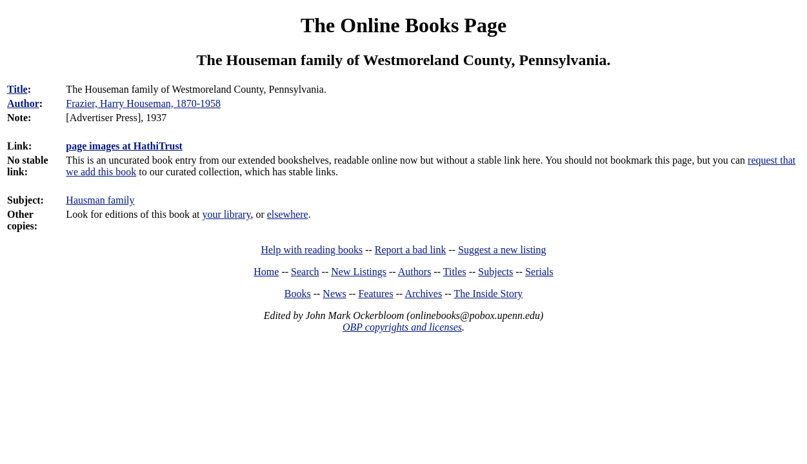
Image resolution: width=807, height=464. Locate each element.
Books (297, 293)
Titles (454, 271)
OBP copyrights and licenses (402, 327)
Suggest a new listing (502, 249)
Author (23, 103)
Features (375, 293)
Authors (415, 271)
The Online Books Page (403, 25)
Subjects (495, 271)
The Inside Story (488, 293)
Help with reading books (312, 249)
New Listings (358, 271)
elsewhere (287, 214)
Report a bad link (410, 249)
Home (266, 271)
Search (305, 271)
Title (17, 89)
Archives (423, 293)
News (334, 293)
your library (226, 214)
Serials (539, 271)
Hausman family (100, 200)
